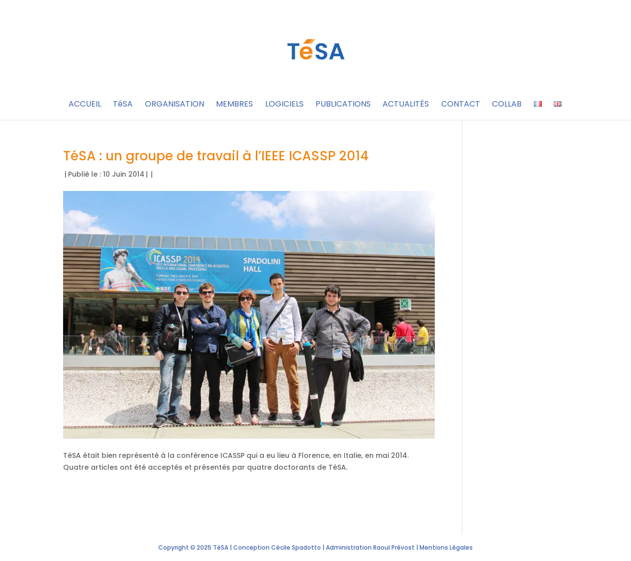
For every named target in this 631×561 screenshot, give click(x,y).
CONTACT (460, 105)
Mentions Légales (446, 547)
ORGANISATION (174, 105)
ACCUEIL (85, 105)
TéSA (123, 105)
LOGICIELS (284, 105)
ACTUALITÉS (406, 105)
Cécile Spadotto (296, 547)
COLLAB (507, 105)
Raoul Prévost (394, 547)
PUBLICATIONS (343, 105)
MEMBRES (234, 105)
